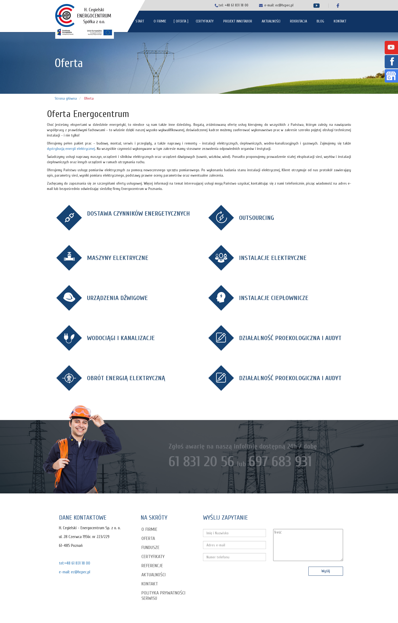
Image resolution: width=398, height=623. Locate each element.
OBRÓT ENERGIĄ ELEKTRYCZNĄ (126, 378)
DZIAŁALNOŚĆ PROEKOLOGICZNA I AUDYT (290, 338)
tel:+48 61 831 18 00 (74, 563)
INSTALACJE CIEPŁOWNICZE (273, 298)
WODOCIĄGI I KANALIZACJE (121, 338)
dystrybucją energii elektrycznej (71, 148)
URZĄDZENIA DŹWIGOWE (117, 298)
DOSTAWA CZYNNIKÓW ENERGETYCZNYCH (138, 213)
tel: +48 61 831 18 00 (233, 5)
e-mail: (269, 5)
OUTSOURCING (256, 217)
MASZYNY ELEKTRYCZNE (117, 258)
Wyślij (325, 571)
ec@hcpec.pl (284, 5)
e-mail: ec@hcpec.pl (74, 572)
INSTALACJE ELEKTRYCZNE (273, 258)
